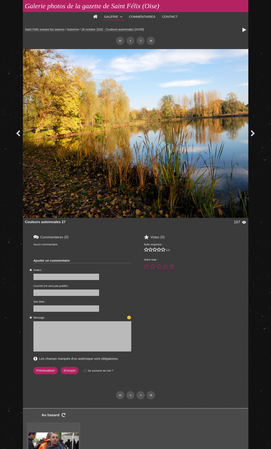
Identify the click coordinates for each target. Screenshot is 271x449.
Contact (170, 16)
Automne (73, 29)
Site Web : (39, 301)
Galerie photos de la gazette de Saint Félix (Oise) (92, 6)
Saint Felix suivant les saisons (45, 29)
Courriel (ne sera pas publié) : (51, 285)
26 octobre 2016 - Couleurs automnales (107, 29)
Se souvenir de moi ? (100, 370)
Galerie (111, 16)
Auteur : (38, 270)
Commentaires (142, 16)
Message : (39, 317)
